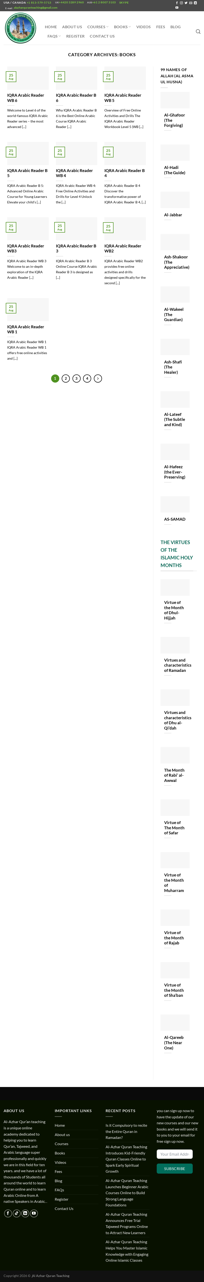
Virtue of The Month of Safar (174, 827)
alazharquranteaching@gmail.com (35, 7)
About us (72, 26)
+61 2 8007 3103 (104, 2)
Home (51, 26)
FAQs (54, 36)
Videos (143, 26)
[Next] (98, 378)
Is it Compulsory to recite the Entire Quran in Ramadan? (126, 1131)
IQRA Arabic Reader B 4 (124, 173)
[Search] (198, 31)
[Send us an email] (190, 3)
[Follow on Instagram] (181, 3)
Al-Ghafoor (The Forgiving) (174, 120)
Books (122, 26)
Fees (160, 26)
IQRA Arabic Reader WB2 (122, 249)
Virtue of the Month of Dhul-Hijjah (174, 610)
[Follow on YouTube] (176, 8)
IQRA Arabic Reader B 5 (27, 173)
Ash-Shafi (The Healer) (173, 367)
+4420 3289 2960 (71, 2)
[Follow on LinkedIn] (195, 3)
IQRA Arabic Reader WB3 (25, 249)
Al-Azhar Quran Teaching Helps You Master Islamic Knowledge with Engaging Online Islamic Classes (127, 1250)
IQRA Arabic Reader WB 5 (122, 98)
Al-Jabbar (173, 214)
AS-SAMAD (175, 519)
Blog (175, 26)
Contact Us (102, 36)
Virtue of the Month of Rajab (174, 937)
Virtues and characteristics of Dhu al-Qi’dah (177, 720)
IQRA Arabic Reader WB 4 (74, 173)
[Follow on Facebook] (176, 3)
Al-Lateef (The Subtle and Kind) (174, 419)
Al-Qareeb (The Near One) (174, 1042)
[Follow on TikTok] (17, 1213)
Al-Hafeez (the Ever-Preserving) (174, 471)
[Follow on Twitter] (186, 3)
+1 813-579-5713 (39, 2)
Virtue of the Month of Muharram (174, 883)
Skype (124, 2)
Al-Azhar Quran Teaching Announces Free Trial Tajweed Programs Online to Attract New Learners (127, 1223)
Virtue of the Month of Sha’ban (174, 990)
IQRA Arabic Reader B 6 (76, 98)
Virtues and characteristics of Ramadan (177, 665)
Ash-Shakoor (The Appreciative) (176, 262)
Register (75, 36)
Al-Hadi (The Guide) (174, 170)
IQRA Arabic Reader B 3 (76, 249)
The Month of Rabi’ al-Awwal (174, 775)
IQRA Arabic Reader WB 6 (25, 98)
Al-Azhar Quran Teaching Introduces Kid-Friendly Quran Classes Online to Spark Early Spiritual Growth (126, 1158)
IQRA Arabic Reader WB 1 (25, 329)
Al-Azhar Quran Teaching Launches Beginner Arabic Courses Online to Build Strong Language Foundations (127, 1192)
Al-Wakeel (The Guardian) (174, 314)
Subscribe (174, 1168)
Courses (98, 26)
